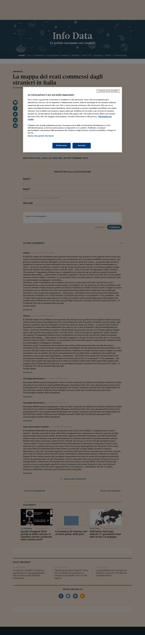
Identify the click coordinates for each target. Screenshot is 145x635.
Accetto (81, 146)
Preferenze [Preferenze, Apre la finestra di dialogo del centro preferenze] (61, 146)
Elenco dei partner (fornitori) (41, 136)
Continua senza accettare (108, 91)
